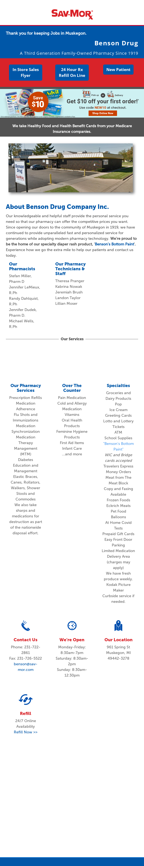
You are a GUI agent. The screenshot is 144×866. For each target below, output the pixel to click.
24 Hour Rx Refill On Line (72, 73)
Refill (25, 713)
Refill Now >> (25, 732)
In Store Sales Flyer (26, 73)
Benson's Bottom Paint (114, 244)
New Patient (118, 69)
